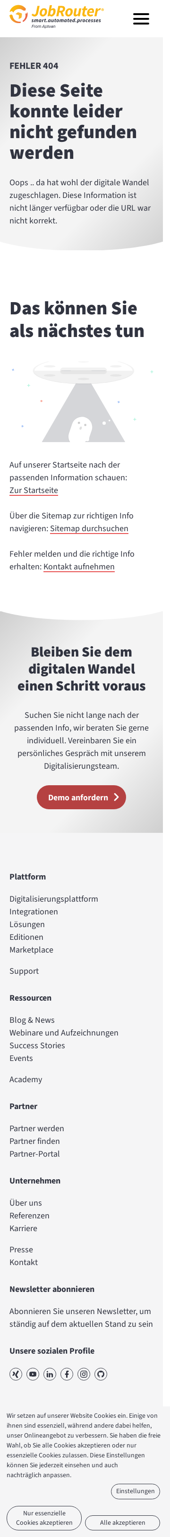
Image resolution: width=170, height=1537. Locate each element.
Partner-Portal (34, 1154)
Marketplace (31, 950)
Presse (21, 1250)
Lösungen (27, 924)
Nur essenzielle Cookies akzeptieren (44, 1518)
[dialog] (85, 1471)
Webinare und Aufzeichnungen (64, 1033)
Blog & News (32, 1020)
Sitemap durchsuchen (89, 529)
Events (21, 1058)
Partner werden (36, 1128)
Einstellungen (135, 1491)
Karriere (23, 1228)
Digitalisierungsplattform (53, 899)
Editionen (26, 937)
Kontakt (23, 1262)
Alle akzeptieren (122, 1523)
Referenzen (29, 1216)
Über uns (25, 1203)
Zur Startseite (33, 491)
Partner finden (34, 1141)
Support (24, 971)
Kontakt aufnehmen (79, 567)
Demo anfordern (86, 797)
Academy (25, 1079)
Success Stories (37, 1046)
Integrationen (33, 912)
